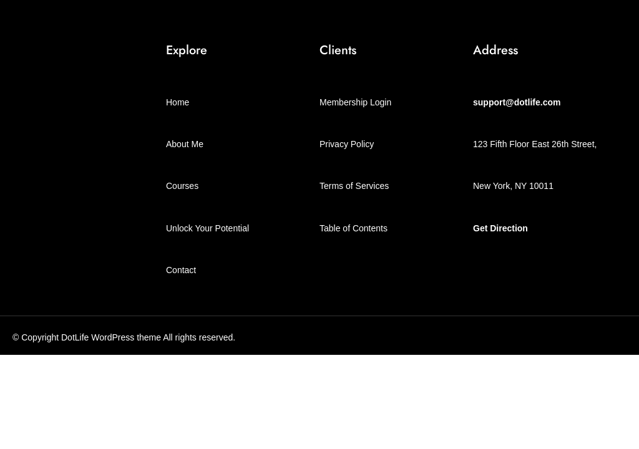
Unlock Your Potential (207, 228)
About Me (184, 144)
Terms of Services (354, 186)
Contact (181, 270)
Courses (182, 186)
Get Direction (500, 228)
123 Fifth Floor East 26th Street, (535, 144)
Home (177, 102)
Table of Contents (354, 228)
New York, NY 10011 (513, 186)
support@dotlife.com (516, 102)
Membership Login (355, 102)
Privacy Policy (347, 144)
